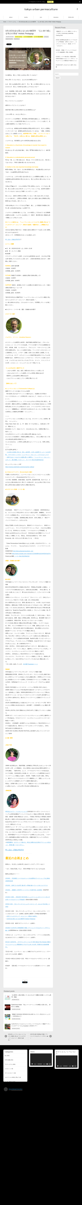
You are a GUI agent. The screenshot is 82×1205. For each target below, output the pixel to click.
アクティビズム (18, 36)
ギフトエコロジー (9, 1073)
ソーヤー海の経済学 (28, 36)
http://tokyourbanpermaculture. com (23, 551)
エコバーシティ (9, 38)
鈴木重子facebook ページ (30, 664)
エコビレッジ (8, 1068)
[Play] (32, 1064)
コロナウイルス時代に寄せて (12, 1077)
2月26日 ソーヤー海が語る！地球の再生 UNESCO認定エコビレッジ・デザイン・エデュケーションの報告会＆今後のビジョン (66, 58)
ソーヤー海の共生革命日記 (22, 556)
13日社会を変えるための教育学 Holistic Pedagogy (21, 918)
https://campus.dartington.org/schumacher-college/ (19, 467)
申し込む (50, 1)
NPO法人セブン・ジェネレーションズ (16, 811)
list (24, 980)
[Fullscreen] (50, 1064)
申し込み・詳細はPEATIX (12, 239)
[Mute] (47, 1064)
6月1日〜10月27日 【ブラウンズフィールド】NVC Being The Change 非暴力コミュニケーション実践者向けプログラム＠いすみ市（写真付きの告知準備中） (28, 944)
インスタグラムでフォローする (41, 1194)
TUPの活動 (7, 1060)
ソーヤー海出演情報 (38, 36)
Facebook (77, 9)
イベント (46, 36)
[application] (41, 1059)
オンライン (16, 38)
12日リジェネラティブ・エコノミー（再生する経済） (22, 916)
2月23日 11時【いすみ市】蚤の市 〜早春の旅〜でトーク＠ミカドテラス (26, 885)
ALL (5, 1055)
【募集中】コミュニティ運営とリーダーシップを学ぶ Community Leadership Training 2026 (66, 33)
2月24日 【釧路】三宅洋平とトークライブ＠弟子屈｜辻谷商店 (23, 890)
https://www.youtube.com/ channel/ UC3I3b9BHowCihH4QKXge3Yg (31, 553)
